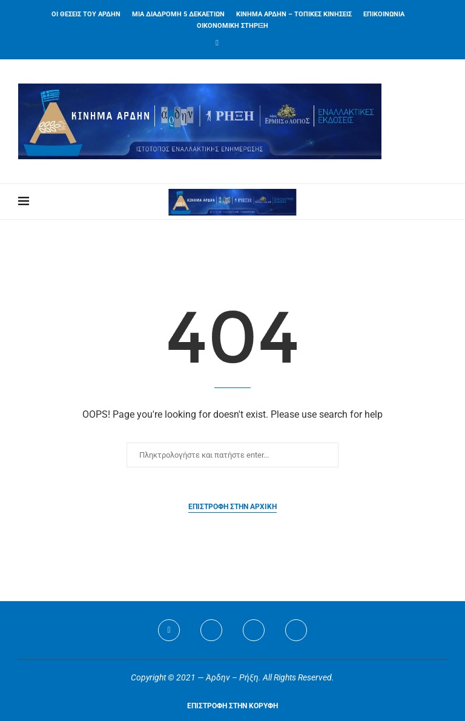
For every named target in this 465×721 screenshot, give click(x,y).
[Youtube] (254, 630)
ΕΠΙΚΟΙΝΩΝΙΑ (383, 14)
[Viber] (296, 630)
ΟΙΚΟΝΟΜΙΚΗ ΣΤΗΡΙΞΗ (232, 26)
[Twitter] (211, 630)
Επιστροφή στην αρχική (232, 506)
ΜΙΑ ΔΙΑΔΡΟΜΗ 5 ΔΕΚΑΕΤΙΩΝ (178, 14)
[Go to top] (232, 705)
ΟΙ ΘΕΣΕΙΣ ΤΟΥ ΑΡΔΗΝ (85, 14)
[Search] (441, 201)
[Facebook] (217, 43)
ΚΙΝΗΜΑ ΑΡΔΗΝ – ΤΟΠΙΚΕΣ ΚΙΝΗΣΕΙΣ (294, 14)
